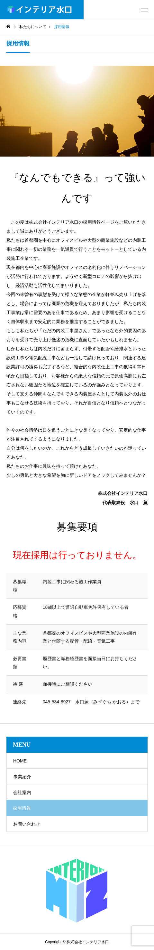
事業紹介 (22, 776)
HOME (20, 760)
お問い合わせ (26, 824)
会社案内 (22, 792)
